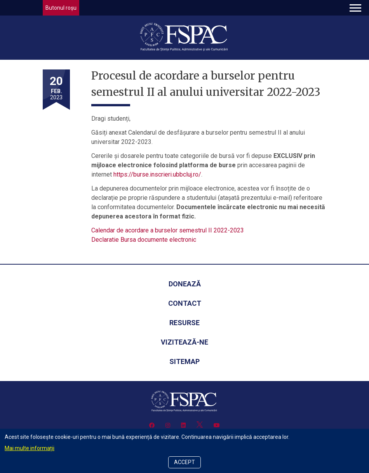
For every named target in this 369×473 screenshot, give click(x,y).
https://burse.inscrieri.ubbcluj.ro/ (157, 174)
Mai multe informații (29, 448)
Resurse (184, 323)
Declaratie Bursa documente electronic (143, 239)
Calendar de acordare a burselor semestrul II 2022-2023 (167, 230)
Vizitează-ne (184, 342)
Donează (185, 284)
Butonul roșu (61, 8)
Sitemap (184, 361)
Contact (184, 303)
